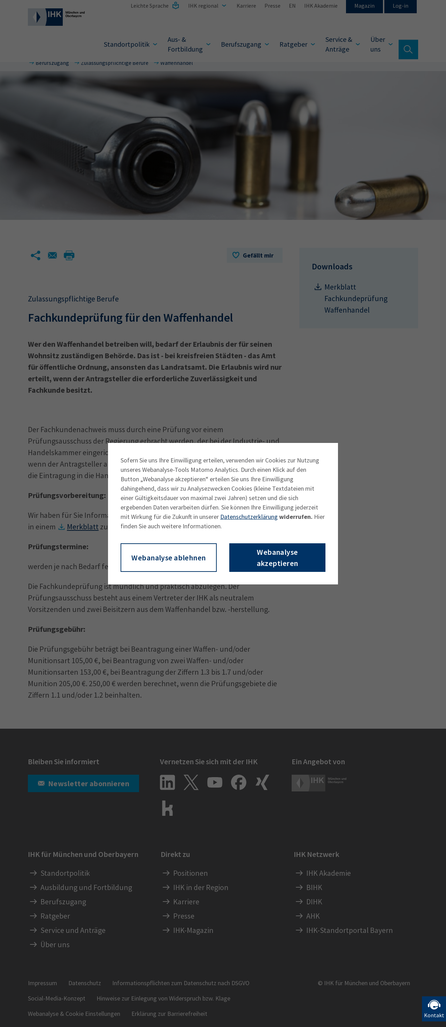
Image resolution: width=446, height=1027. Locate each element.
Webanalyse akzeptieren (277, 557)
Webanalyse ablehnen (168, 557)
